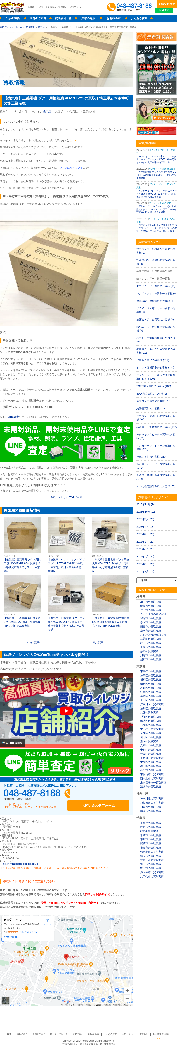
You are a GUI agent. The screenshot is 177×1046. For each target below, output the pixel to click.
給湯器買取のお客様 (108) (151, 408)
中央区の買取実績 (150, 761)
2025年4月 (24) (145, 556)
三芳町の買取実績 (150, 638)
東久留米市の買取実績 (153, 782)
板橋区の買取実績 (150, 679)
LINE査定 (166, 11)
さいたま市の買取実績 (153, 614)
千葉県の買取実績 (150, 823)
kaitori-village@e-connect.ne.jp (20, 860)
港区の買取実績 (149, 741)
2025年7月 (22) (145, 534)
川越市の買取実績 (150, 655)
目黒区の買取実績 (150, 737)
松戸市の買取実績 (150, 827)
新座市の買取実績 (150, 626)
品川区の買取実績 (150, 687)
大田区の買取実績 (150, 700)
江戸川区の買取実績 (152, 704)
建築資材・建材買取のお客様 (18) (155, 301)
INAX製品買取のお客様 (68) (152, 393)
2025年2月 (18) (145, 571)
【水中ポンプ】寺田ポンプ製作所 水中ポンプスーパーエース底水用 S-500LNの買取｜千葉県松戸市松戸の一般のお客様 (156, 228)
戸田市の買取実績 (150, 610)
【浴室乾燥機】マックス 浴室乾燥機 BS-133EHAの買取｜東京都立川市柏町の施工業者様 (156, 175)
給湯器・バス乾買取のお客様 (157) (156, 427)
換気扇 (41, 27)
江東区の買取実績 (150, 691)
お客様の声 (114, 18)
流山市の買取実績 (150, 864)
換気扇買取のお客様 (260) (151, 456)
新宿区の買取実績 (150, 683)
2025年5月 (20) (145, 549)
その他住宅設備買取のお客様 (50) (155, 486)
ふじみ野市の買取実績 (153, 634)
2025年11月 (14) (146, 504)
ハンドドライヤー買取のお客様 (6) (156, 293)
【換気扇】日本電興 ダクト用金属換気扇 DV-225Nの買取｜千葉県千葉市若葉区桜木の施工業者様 (66, 603)
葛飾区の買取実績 (150, 696)
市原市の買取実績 (150, 847)
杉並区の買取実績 (150, 716)
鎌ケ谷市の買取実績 (152, 872)
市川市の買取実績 (150, 839)
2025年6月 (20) (145, 541)
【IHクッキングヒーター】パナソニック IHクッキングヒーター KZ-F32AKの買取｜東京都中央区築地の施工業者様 (156, 159)
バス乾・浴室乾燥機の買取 (162, 168)
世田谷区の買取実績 (152, 729)
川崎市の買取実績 (150, 806)
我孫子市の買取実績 (152, 859)
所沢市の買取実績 (150, 630)
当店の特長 (13, 18)
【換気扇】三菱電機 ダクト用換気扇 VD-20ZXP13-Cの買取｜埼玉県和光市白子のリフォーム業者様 (22, 545)
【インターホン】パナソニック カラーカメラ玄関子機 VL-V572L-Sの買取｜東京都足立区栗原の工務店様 (156, 193)
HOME (13, 1030)
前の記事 (34, 642)
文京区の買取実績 (150, 745)
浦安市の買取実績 (150, 855)
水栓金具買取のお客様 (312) (152, 360)
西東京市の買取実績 (152, 778)
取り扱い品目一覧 (60, 1030)
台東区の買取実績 (150, 725)
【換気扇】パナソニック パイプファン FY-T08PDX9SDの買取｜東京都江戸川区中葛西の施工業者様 (66, 545)
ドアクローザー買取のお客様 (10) (155, 286)
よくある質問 (139, 18)
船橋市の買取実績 (150, 843)
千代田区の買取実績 (152, 757)
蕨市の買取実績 (149, 651)
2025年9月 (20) (145, 519)
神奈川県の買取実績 (152, 798)
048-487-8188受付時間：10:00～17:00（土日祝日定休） (39, 794)
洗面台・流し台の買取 (160, 203)
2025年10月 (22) (146, 511)
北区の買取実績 (149, 712)
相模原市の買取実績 (152, 802)
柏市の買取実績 (149, 831)
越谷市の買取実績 (150, 659)
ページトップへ (173, 1038)
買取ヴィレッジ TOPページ (66, 497)
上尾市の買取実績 (150, 647)
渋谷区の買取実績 (150, 720)
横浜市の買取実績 (150, 811)
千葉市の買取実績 (150, 835)
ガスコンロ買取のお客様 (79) (153, 401)
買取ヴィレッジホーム (11, 27)
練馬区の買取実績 (150, 675)
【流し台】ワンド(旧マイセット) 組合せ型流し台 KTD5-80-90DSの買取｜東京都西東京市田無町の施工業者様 (156, 209)
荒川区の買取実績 (150, 708)
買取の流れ (88, 18)
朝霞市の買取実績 (150, 605)
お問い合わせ (167, 3)
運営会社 (140, 1030)
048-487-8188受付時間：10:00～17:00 (130, 7)
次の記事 (98, 642)
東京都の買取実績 (150, 671)
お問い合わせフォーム (105, 794)
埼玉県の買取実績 (150, 601)
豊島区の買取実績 (150, 753)
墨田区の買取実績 (150, 766)
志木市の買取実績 (150, 622)
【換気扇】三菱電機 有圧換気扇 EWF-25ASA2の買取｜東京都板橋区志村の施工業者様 (22, 601)
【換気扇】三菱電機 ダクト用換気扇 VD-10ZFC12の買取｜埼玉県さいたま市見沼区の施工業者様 (110, 545)
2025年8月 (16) (145, 526)
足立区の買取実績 (150, 733)
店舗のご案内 (38, 18)
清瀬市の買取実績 (150, 786)
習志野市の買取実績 (152, 851)
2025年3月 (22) (145, 564)
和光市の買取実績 (150, 618)
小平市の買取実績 (150, 770)
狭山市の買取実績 (150, 643)
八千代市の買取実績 (152, 876)
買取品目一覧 (63, 18)
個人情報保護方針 (157, 1030)
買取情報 (30, 27)
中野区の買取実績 (150, 749)
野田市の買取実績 (150, 868)
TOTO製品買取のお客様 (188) (153, 386)
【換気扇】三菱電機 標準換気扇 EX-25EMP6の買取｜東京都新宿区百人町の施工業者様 (110, 601)
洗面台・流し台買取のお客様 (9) (155, 319)
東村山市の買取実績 (152, 774)
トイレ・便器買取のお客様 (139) (155, 367)
